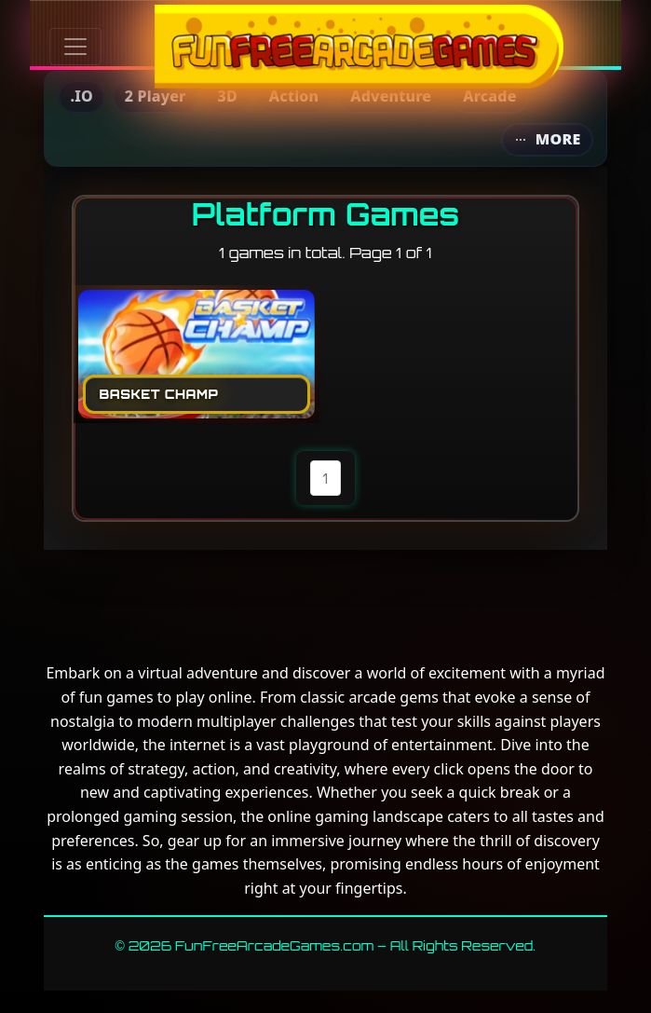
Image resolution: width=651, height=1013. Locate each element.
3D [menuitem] (227, 96)
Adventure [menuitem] (390, 96)
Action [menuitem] (294, 96)
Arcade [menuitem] (489, 96)
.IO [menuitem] (81, 96)
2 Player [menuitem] (155, 96)
